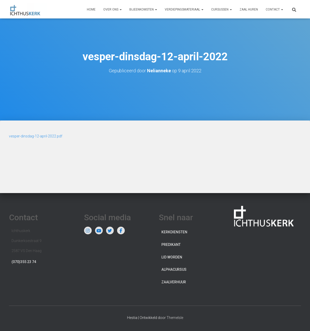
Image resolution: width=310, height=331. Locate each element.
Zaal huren (249, 9)
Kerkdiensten (174, 232)
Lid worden (171, 257)
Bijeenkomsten (143, 9)
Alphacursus (174, 269)
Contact (274, 9)
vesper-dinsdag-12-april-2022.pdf (35, 136)
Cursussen (221, 9)
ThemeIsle (175, 318)
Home (91, 9)
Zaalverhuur (173, 282)
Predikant (171, 245)
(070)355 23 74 (24, 262)
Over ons (112, 9)
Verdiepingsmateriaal (184, 9)
